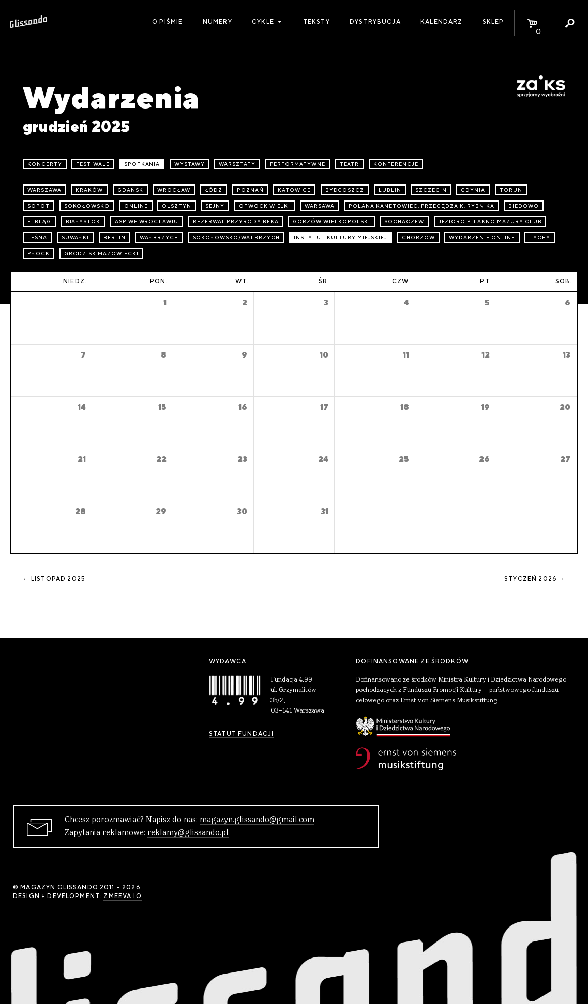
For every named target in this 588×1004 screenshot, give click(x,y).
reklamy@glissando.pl (188, 833)
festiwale (93, 164)
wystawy (189, 164)
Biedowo (523, 206)
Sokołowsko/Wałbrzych (236, 237)
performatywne (297, 164)
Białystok (83, 221)
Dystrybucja (375, 21)
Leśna (37, 237)
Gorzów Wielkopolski (331, 221)
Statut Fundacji (241, 733)
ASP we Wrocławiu (146, 221)
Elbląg (39, 221)
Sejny (214, 206)
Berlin (114, 237)
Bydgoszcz (345, 190)
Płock (38, 253)
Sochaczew (404, 221)
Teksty (316, 21)
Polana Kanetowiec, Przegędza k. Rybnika (421, 206)
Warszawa (44, 190)
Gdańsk (130, 190)
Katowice (294, 190)
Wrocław (173, 190)
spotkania (142, 164)
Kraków (89, 190)
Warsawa (320, 206)
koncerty (44, 164)
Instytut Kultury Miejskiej (340, 237)
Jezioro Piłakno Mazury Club (490, 221)
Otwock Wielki (264, 206)
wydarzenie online (482, 237)
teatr (349, 164)
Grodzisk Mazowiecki (101, 253)
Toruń (511, 190)
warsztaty (237, 164)
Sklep (493, 21)
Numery (217, 21)
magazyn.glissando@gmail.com (257, 820)
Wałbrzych (159, 237)
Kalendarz (441, 21)
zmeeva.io (122, 896)
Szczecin (431, 190)
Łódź (214, 190)
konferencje (395, 164)
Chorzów (418, 237)
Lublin (390, 190)
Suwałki (75, 237)
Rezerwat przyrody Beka (236, 221)
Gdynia (473, 190)
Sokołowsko (87, 206)
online (136, 206)
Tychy (539, 237)
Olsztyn (176, 206)
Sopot (38, 206)
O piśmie (167, 21)
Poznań (250, 190)
